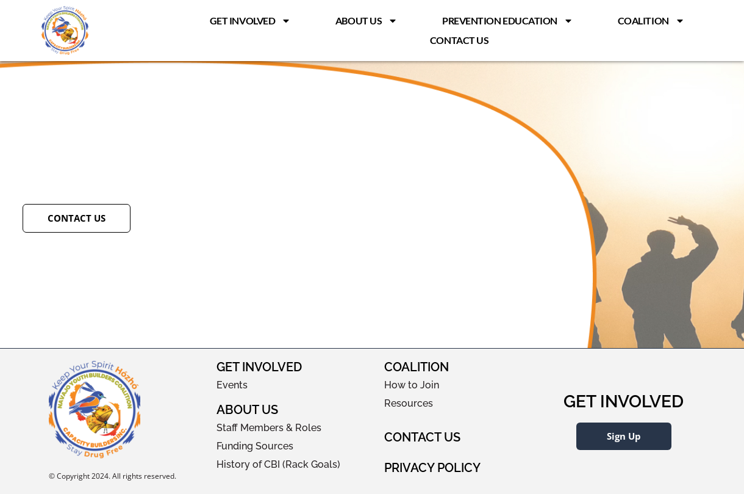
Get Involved (251, 21)
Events (232, 385)
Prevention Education (507, 21)
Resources (408, 403)
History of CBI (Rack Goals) (278, 464)
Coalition (651, 21)
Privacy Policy (432, 467)
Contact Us (459, 40)
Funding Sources (254, 446)
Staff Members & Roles (268, 428)
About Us (366, 21)
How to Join (411, 385)
